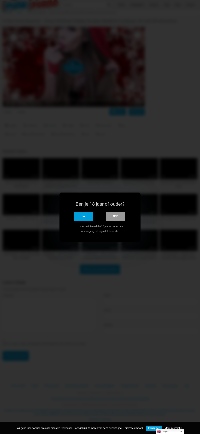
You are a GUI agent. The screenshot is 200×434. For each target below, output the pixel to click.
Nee (115, 216)
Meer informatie (173, 428)
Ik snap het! (153, 428)
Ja (83, 216)
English (163, 431)
